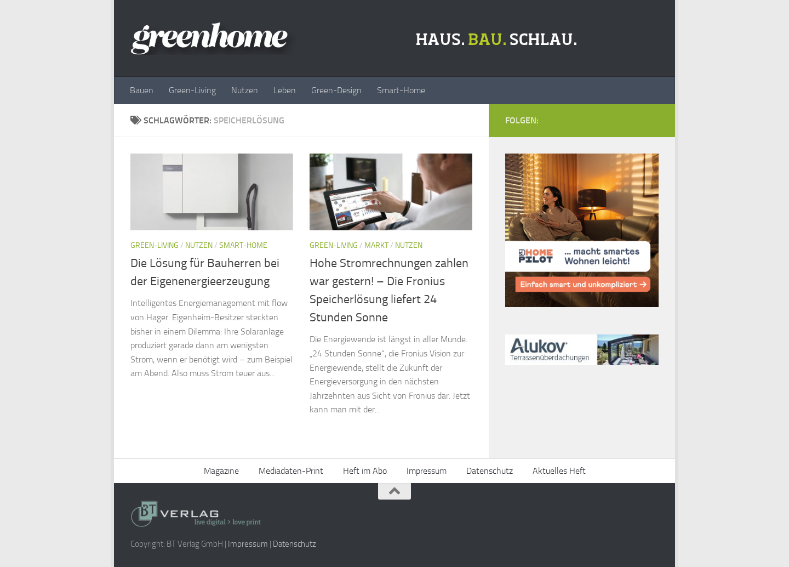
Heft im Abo (365, 471)
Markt (376, 245)
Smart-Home (401, 90)
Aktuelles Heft (559, 471)
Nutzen (244, 90)
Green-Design (336, 90)
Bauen (141, 90)
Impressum (427, 471)
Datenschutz (489, 471)
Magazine (221, 471)
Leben (284, 90)
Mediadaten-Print (291, 471)
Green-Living (192, 90)
